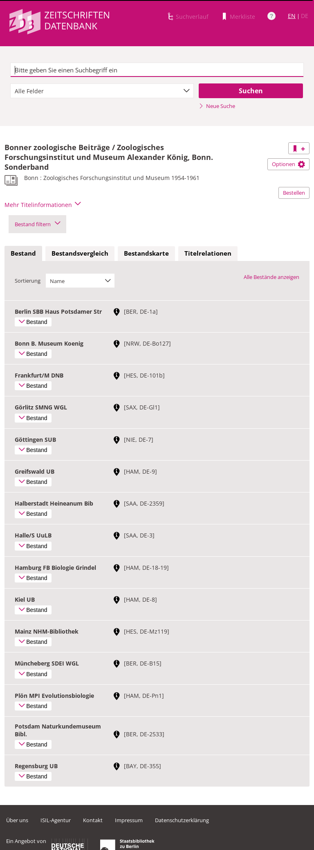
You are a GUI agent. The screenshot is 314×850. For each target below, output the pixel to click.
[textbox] (157, 70)
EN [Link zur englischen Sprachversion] (292, 16)
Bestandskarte (146, 253)
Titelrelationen (207, 253)
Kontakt (93, 820)
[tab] (23, 253)
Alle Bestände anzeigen (271, 277)
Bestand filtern (37, 224)
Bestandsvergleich (80, 253)
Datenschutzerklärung (182, 820)
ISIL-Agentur (55, 820)
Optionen (288, 164)
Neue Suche (217, 106)
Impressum (129, 820)
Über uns (17, 820)
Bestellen (294, 192)
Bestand (23, 253)
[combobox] (102, 90)
